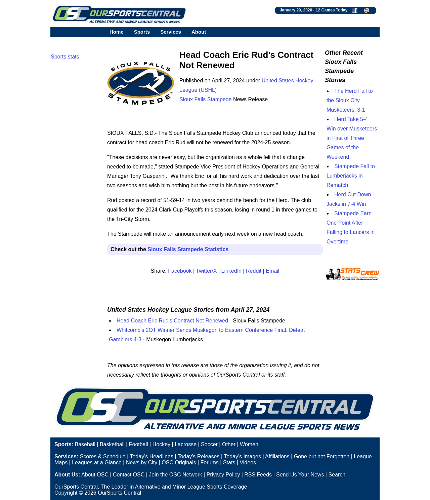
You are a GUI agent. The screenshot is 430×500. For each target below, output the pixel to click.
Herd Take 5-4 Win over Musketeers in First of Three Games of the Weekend (352, 138)
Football (138, 444)
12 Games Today (332, 10)
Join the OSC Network (175, 474)
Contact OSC (128, 474)
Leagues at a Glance (97, 462)
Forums (210, 462)
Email (272, 271)
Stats (229, 462)
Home (117, 32)
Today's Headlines (151, 456)
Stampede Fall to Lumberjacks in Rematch (351, 175)
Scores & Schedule (103, 456)
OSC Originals (179, 462)
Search (336, 474)
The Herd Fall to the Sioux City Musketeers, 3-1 (350, 100)
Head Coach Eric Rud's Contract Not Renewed (172, 320)
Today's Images (242, 456)
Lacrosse (186, 444)
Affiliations (277, 456)
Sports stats (65, 57)
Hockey (161, 444)
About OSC (95, 474)
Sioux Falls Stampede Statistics (187, 249)
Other (228, 444)
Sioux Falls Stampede (205, 99)
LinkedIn (231, 271)
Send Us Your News (300, 474)
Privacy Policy (223, 474)
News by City (141, 462)
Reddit (253, 271)
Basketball (112, 444)
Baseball (85, 444)
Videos (248, 462)
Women (249, 444)
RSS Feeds (258, 474)
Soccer (209, 444)
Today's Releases (199, 456)
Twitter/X (206, 271)
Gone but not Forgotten (321, 456)
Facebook (179, 271)
